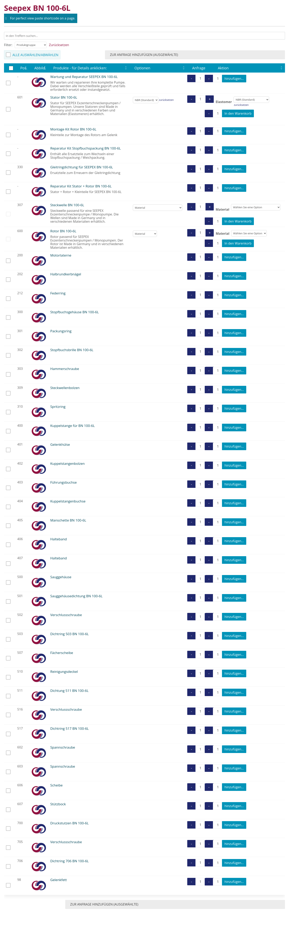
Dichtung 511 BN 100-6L (69, 690)
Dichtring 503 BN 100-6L (69, 634)
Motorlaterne (60, 255)
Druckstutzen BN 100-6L (69, 823)
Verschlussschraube (66, 615)
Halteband (58, 539)
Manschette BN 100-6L (68, 520)
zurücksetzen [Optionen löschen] (241, 105)
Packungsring (60, 331)
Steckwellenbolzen (64, 388)
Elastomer (224, 101)
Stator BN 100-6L (63, 97)
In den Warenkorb (237, 113)
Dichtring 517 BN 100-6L (69, 728)
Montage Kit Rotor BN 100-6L (73, 129)
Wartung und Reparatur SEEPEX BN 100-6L (84, 77)
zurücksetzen (166, 100)
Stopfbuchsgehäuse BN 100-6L (74, 312)
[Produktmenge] (200, 78)
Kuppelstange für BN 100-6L (72, 426)
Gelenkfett (58, 880)
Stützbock (58, 804)
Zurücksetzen (59, 45)
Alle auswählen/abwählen (35, 55)
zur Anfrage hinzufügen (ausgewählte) (246, 55)
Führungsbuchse (63, 482)
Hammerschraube (64, 369)
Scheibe (56, 785)
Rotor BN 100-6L (63, 231)
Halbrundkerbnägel (65, 274)
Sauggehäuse (60, 577)
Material (222, 209)
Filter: (8, 45)
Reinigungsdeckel (64, 671)
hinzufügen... (234, 78)
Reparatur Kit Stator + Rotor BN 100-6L (81, 186)
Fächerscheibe (61, 653)
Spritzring (57, 406)
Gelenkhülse (60, 444)
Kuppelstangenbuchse (67, 501)
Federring (57, 293)
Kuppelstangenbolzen (67, 463)
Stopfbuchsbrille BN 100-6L (71, 350)
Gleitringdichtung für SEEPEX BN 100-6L (81, 167)
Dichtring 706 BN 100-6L (69, 861)
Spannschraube (62, 747)
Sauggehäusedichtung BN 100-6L (76, 596)
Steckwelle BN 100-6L (67, 205)
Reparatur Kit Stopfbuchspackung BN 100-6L (85, 148)
